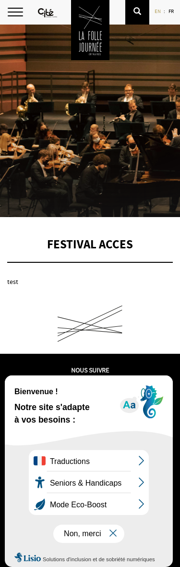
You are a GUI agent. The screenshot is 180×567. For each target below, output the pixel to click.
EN (158, 11)
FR (171, 11)
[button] (137, 12)
